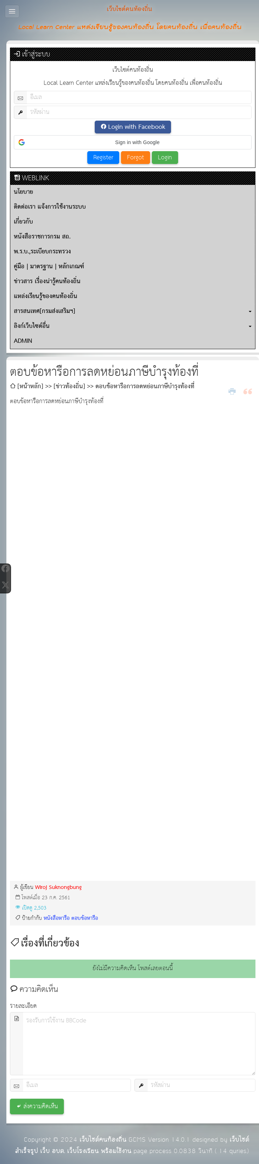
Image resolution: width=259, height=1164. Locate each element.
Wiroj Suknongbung (58, 887)
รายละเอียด (23, 1006)
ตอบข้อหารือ (84, 918)
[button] (133, 142)
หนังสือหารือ (57, 918)
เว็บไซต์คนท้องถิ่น (102, 1139)
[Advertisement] (132, 823)
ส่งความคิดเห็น (40, 1106)
